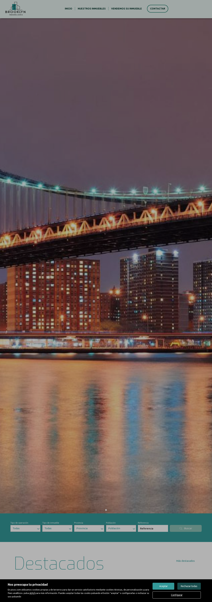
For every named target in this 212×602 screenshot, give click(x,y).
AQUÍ (32, 593)
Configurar (177, 595)
